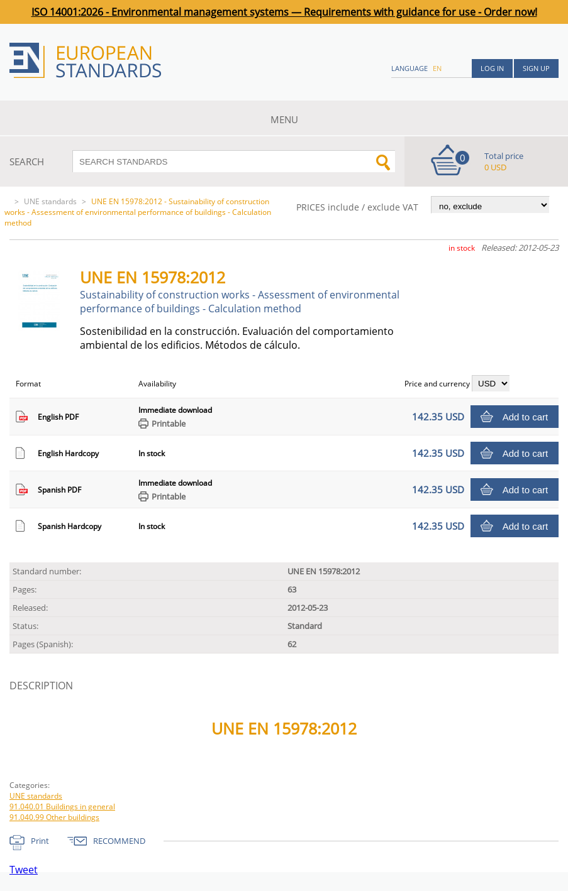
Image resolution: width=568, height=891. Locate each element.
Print (40, 840)
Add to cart (526, 417)
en (437, 68)
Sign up (536, 68)
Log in (492, 68)
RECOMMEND (119, 840)
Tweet (23, 870)
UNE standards (50, 201)
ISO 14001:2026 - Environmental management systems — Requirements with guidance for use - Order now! (284, 12)
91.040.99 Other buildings (54, 817)
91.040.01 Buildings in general (62, 806)
